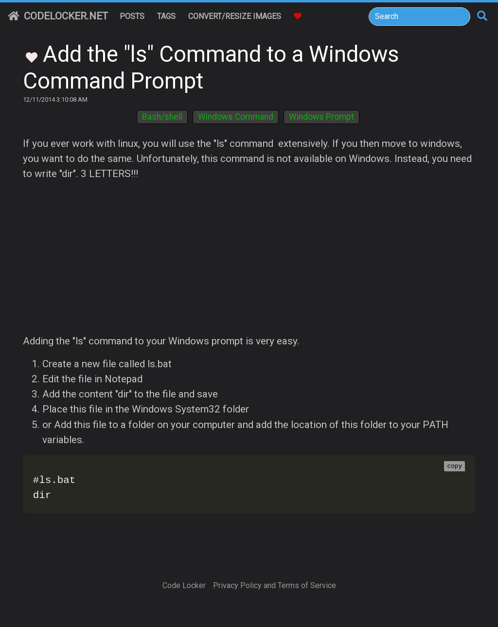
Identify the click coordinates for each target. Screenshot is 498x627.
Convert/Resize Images (234, 16)
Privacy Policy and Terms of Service (274, 585)
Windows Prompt (321, 117)
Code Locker (184, 585)
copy (454, 466)
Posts (132, 16)
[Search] (419, 16)
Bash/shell (162, 117)
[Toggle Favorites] (31, 56)
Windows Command (235, 117)
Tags (166, 16)
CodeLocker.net (58, 16)
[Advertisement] (249, 258)
